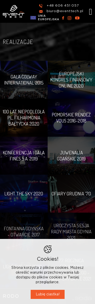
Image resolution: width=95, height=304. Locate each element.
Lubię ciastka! (48, 294)
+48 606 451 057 (63, 5)
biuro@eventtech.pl (65, 11)
